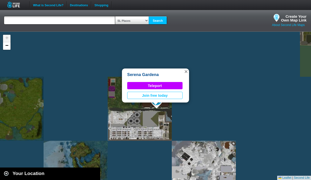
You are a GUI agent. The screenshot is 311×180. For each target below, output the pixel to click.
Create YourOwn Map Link (293, 18)
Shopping (101, 5)
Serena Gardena (143, 74)
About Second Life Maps (288, 25)
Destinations (79, 5)
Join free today (155, 96)
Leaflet (284, 178)
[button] (186, 71)
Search (158, 20)
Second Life (16, 4)
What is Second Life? (48, 5)
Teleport (155, 86)
